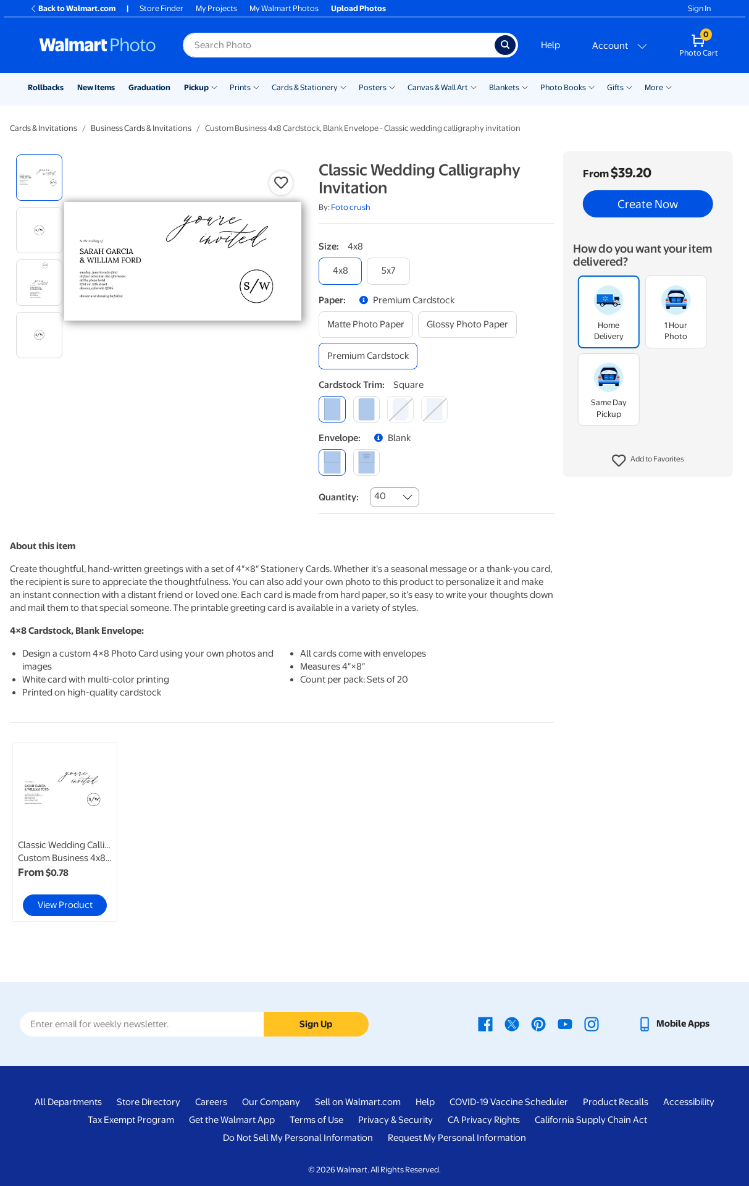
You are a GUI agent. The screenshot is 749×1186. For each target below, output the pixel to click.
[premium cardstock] (368, 356)
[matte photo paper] (366, 324)
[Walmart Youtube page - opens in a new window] (565, 1023)
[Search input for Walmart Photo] (339, 45)
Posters (373, 87)
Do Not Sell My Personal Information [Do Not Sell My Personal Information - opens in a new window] (298, 1137)
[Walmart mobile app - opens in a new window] (673, 1023)
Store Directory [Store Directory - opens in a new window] (148, 1102)
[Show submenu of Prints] (256, 86)
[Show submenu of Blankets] (525, 86)
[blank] (332, 462)
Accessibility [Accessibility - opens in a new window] (688, 1102)
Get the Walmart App (232, 1119)
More (654, 87)
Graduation (149, 87)
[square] (332, 409)
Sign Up (315, 1024)
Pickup (196, 87)
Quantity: (339, 497)
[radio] (39, 177)
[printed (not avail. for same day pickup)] (366, 462)
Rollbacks (46, 87)
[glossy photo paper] (467, 324)
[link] (65, 832)
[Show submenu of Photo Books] (591, 86)
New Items (96, 87)
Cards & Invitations (43, 128)
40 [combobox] (380, 496)
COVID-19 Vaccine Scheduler (509, 1102)
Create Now (647, 204)
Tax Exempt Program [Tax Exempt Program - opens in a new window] (131, 1119)
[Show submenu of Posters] (392, 86)
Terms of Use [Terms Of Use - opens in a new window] (316, 1119)
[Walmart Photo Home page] (97, 45)
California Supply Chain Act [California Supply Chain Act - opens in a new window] (591, 1119)
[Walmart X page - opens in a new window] (511, 1023)
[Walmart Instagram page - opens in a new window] (591, 1023)
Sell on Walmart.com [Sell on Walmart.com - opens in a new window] (358, 1102)
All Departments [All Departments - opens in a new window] (68, 1102)
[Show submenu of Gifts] (629, 86)
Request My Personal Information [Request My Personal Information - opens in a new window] (457, 1137)
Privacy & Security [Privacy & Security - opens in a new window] (395, 1119)
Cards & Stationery (305, 87)
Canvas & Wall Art (438, 87)
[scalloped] (434, 409)
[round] (366, 409)
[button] (648, 460)
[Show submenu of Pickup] (214, 86)
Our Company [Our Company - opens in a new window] (271, 1102)
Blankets (504, 87)
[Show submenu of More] (668, 86)
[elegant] (400, 409)
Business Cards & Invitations (141, 128)
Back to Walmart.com (72, 8)
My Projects (216, 8)
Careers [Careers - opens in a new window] (211, 1102)
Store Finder (161, 8)
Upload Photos (358, 8)
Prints (240, 87)
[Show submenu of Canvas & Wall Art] (473, 86)
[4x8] (340, 271)
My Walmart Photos (284, 8)
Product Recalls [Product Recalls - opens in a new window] (615, 1102)
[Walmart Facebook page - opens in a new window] (485, 1023)
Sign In (699, 8)
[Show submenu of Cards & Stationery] (343, 86)
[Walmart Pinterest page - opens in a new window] (538, 1023)
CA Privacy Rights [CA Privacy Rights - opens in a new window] (484, 1119)
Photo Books (563, 87)
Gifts (615, 87)
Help (550, 45)
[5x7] (388, 271)
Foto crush (350, 207)
